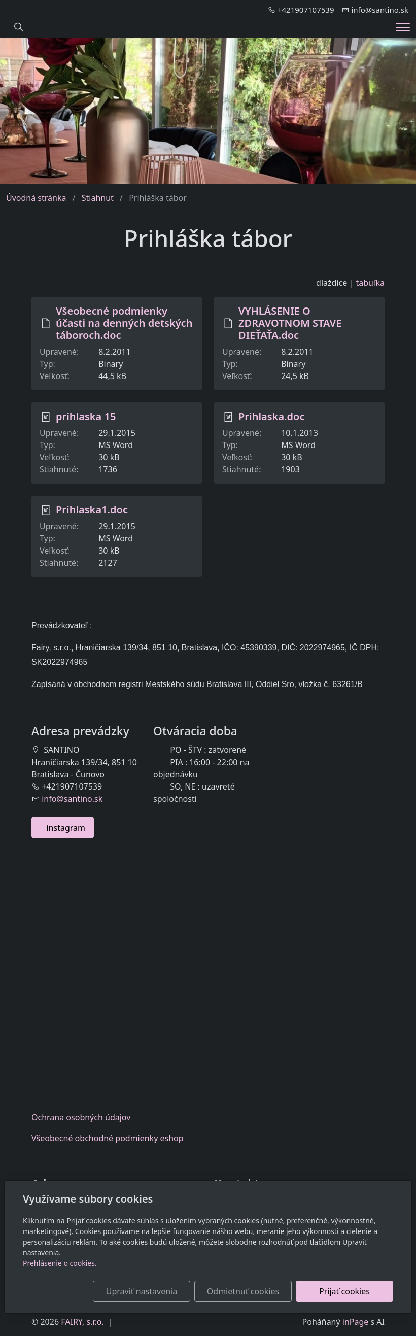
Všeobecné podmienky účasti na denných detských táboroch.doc (124, 323)
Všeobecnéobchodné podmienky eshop (107, 1138)
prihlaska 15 (86, 416)
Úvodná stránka (36, 197)
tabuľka (370, 282)
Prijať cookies (344, 1291)
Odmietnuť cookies (243, 1291)
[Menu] (403, 27)
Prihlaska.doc (271, 416)
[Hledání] (18, 27)
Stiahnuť (98, 197)
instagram (62, 827)
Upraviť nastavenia (141, 1291)
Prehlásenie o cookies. (60, 1263)
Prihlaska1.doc (92, 510)
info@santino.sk (72, 798)
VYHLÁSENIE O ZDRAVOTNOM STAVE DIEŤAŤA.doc (289, 323)
